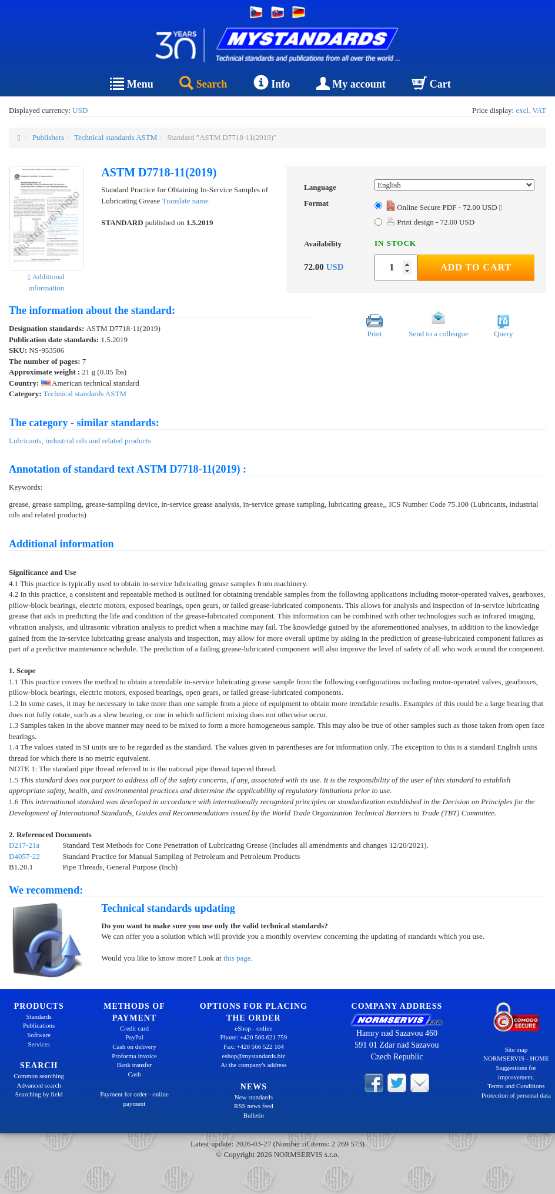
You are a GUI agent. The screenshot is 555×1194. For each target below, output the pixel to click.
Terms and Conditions (515, 1085)
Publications (39, 1025)
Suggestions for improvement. (516, 1072)
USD (80, 110)
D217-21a (24, 845)
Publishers (48, 137)
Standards (38, 1016)
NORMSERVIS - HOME (516, 1058)
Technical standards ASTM (115, 137)
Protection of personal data (516, 1095)
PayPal (134, 1037)
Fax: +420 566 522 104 (253, 1046)
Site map (515, 1049)
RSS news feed (253, 1105)
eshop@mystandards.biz (254, 1055)
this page (237, 958)
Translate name (185, 200)
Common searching (39, 1075)
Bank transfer (134, 1064)
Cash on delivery (134, 1046)
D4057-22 (24, 856)
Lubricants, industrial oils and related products (80, 440)
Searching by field (39, 1094)
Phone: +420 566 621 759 (253, 1037)
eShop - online (253, 1028)
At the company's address (253, 1064)
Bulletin (253, 1115)
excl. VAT (531, 110)
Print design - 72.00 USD (430, 222)
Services (39, 1044)
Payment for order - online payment (134, 1099)
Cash (134, 1074)
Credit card (134, 1028)
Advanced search (38, 1085)
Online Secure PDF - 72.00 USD (444, 207)
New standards (254, 1097)
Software (39, 1034)
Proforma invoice (134, 1055)
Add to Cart (475, 267)
